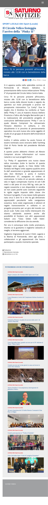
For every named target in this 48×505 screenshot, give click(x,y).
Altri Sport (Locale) (28, 24)
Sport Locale (11, 24)
